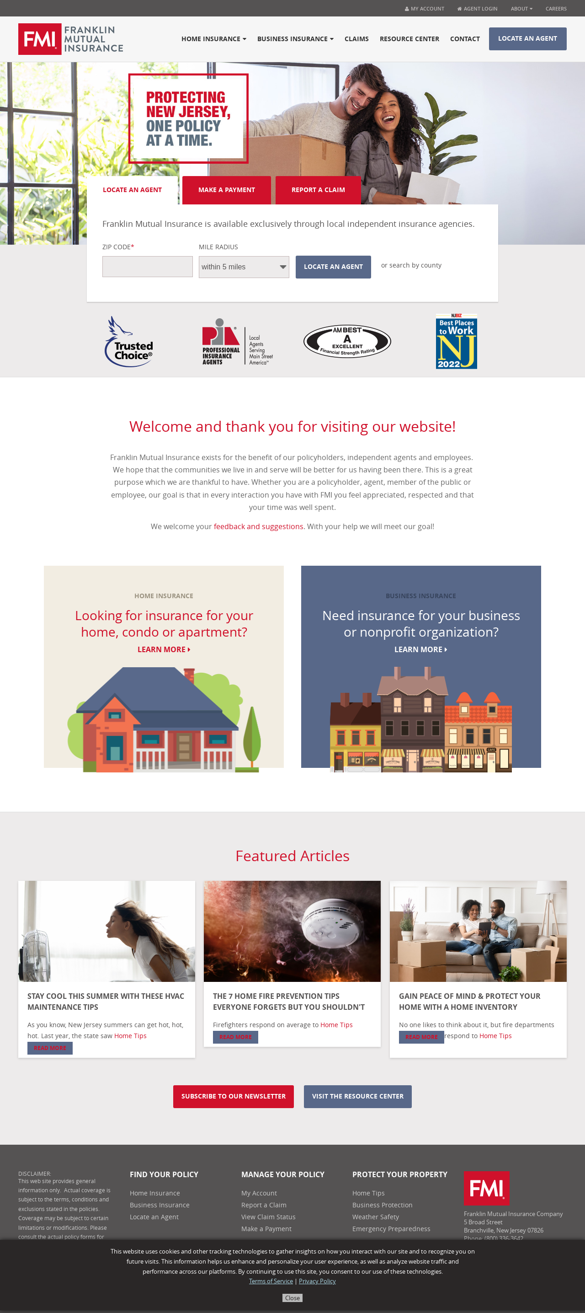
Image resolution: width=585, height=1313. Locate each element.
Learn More (164, 649)
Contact (465, 39)
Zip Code (118, 247)
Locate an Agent (527, 39)
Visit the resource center (358, 1096)
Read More (50, 1048)
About (521, 8)
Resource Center (409, 39)
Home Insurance (213, 39)
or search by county (411, 266)
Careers (556, 8)
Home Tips (130, 1036)
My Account (424, 8)
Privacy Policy (317, 1281)
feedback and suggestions (258, 526)
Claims (357, 39)
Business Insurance (295, 39)
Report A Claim (318, 190)
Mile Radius (218, 247)
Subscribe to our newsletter (233, 1096)
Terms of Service (271, 1281)
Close (292, 1298)
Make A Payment (226, 190)
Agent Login (477, 8)
